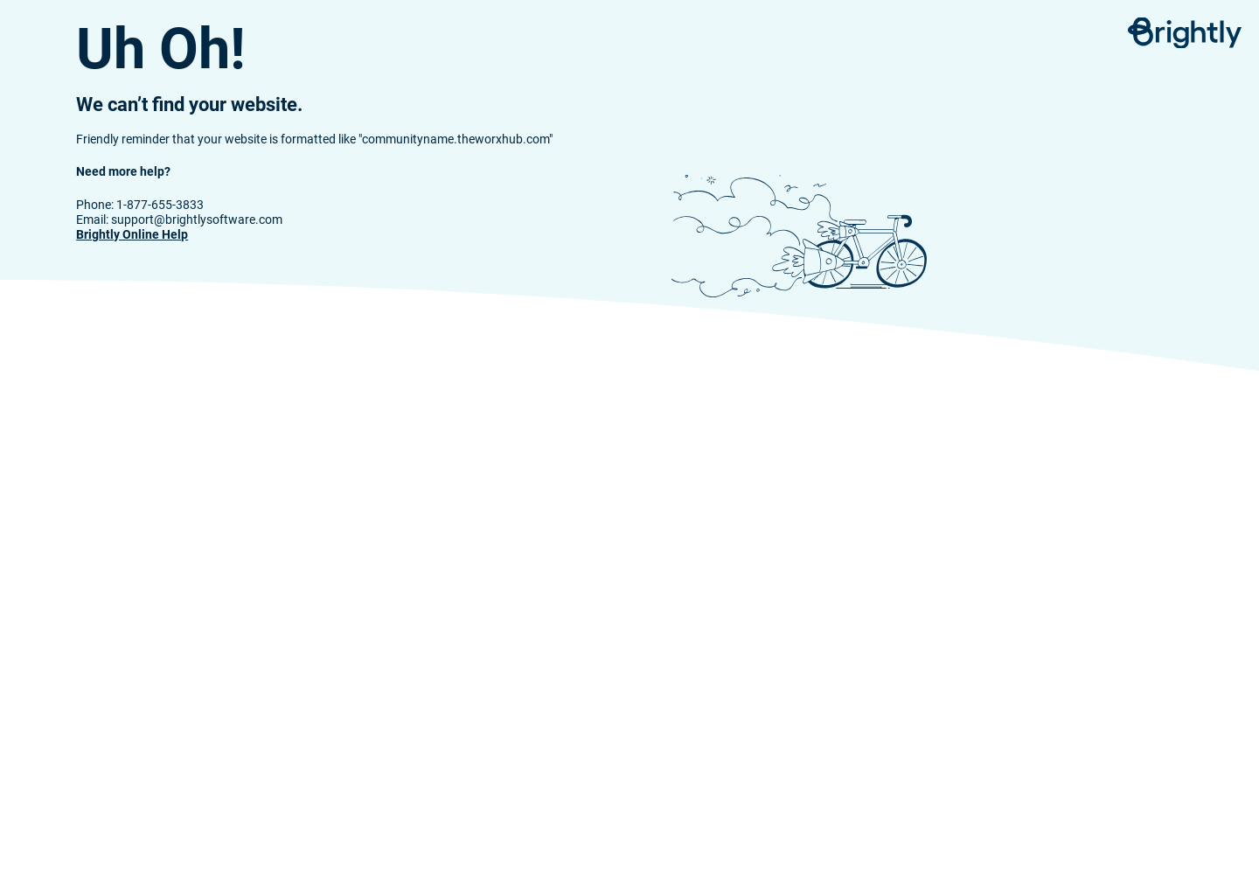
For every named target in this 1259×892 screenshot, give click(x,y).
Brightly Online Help (132, 234)
